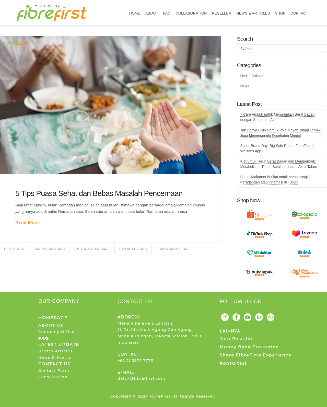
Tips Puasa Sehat (173, 249)
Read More (27, 222)
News (244, 86)
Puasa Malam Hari (92, 249)
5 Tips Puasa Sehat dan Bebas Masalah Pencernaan (98, 193)
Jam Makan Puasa (50, 249)
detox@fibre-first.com (141, 378)
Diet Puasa (14, 249)
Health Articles (251, 76)
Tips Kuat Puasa (133, 249)
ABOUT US (50, 325)
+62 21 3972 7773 (135, 360)
